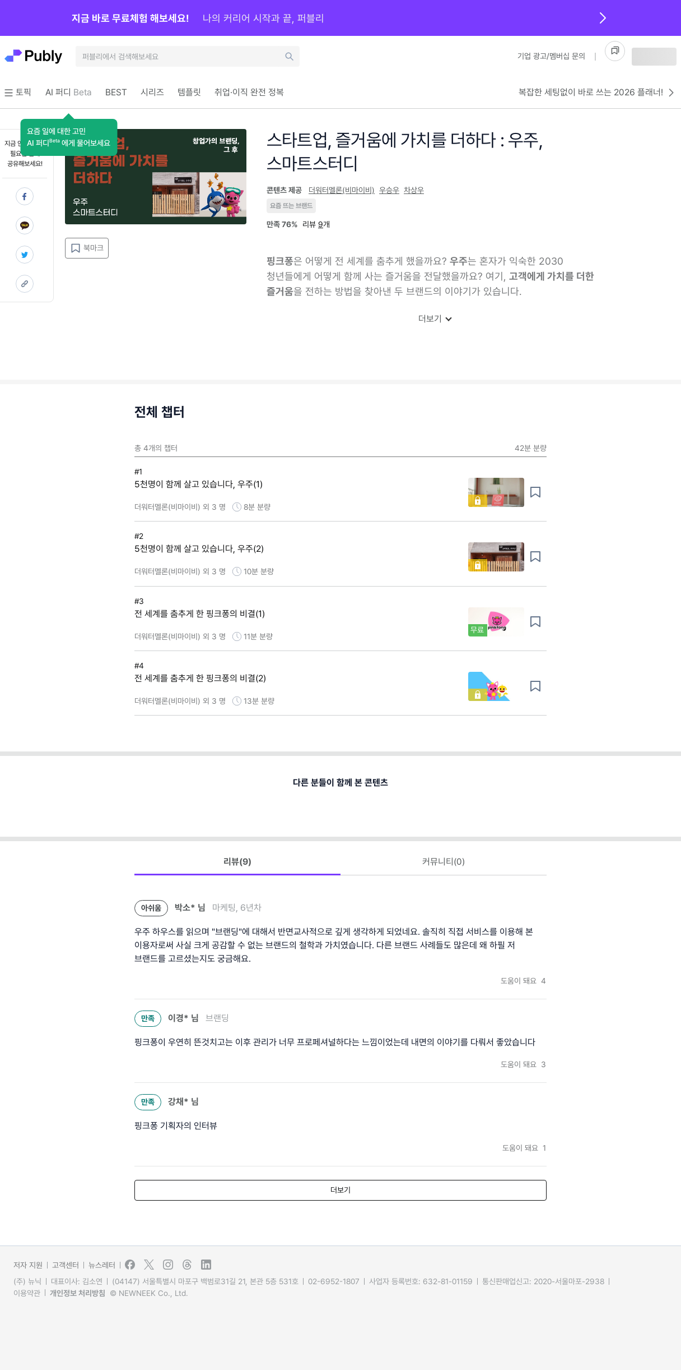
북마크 (87, 248)
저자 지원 (28, 1265)
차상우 (414, 190)
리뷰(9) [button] (237, 861)
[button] (68, 137)
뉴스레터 (101, 1265)
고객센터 (65, 1265)
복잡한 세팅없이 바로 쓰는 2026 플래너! (598, 92)
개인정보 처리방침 (77, 1293)
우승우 (389, 190)
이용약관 (26, 1293)
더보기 (434, 318)
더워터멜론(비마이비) (342, 190)
